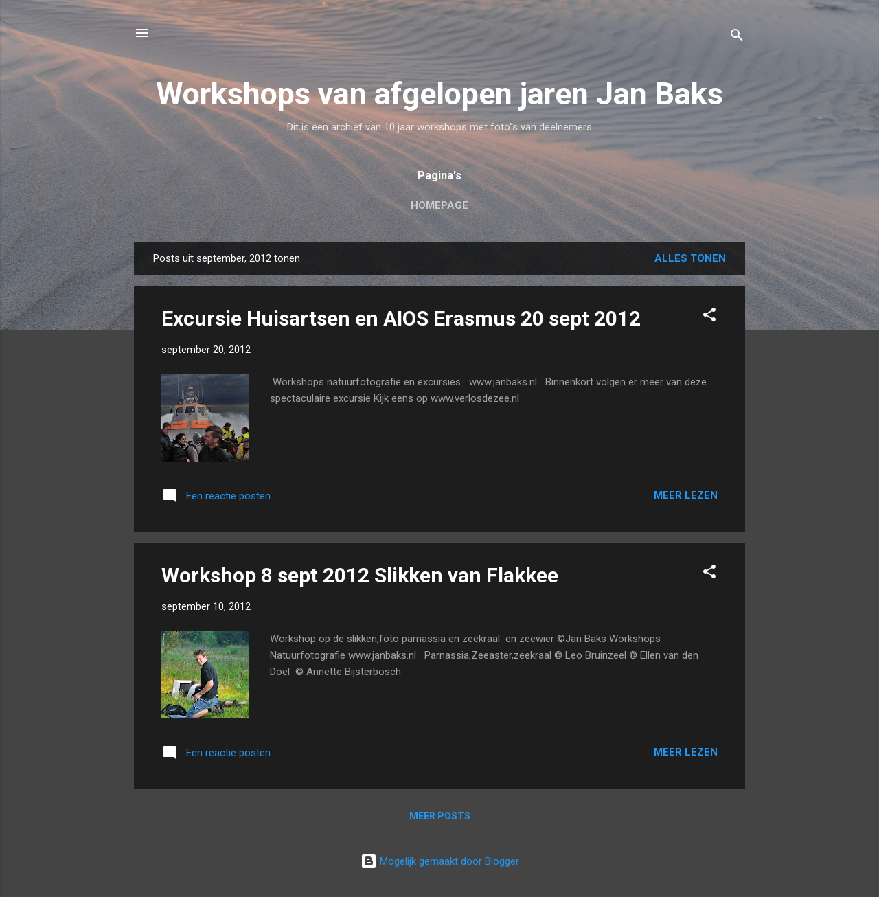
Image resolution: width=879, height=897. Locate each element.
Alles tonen (690, 258)
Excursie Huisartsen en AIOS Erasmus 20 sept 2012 (401, 318)
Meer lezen (686, 495)
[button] (709, 317)
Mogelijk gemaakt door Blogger (440, 861)
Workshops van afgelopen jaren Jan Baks (439, 94)
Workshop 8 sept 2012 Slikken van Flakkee (359, 575)
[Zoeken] (737, 37)
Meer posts (439, 815)
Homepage (439, 205)
